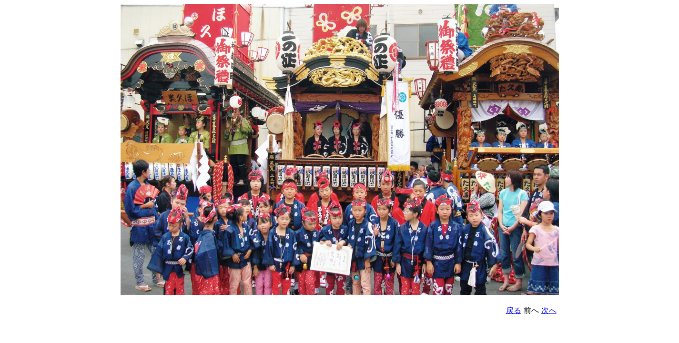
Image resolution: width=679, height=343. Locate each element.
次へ (549, 310)
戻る (513, 310)
